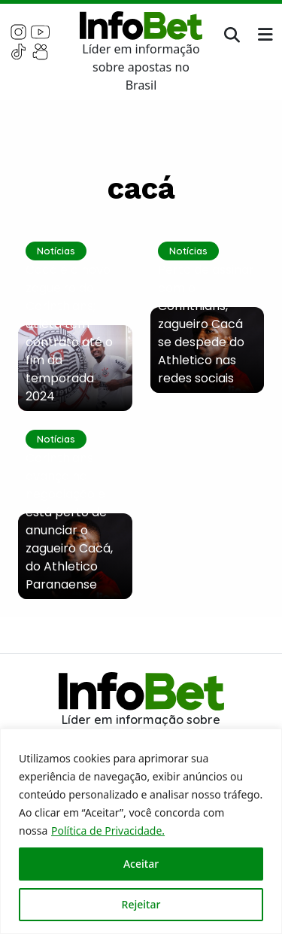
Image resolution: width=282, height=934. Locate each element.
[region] (141, 831)
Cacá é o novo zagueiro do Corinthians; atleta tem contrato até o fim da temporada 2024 (69, 333)
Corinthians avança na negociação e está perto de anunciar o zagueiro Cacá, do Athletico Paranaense (69, 521)
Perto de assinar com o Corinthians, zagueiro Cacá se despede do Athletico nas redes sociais (206, 324)
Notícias (56, 251)
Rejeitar (141, 904)
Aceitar (141, 863)
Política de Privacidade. (108, 830)
